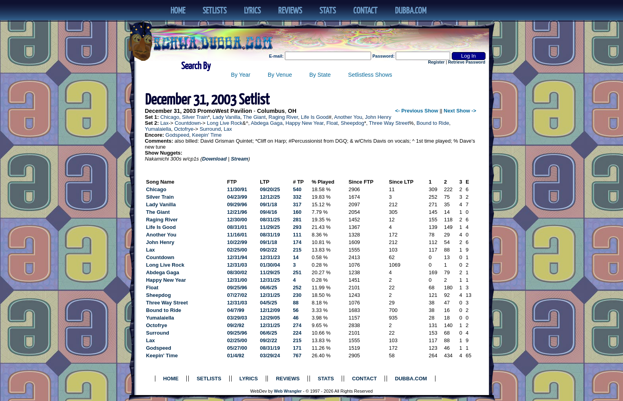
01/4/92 (235, 355)
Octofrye (183, 129)
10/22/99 (237, 242)
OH (292, 111)
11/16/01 (237, 235)
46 (295, 318)
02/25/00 (237, 250)
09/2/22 (268, 250)
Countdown (188, 123)
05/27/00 (237, 348)
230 (297, 295)
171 (297, 348)
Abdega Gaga (266, 123)
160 (297, 212)
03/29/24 (270, 355)
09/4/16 (268, 212)
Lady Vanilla (226, 117)
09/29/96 (237, 204)
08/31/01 (237, 227)
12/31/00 (237, 280)
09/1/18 (268, 204)
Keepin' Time (206, 135)
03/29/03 (237, 318)
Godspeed (177, 135)
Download (214, 159)
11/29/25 (270, 227)
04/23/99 (237, 197)
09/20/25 (270, 189)
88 (295, 303)
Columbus (271, 111)
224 (297, 333)
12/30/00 (237, 220)
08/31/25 (270, 220)
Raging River (283, 117)
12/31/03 (237, 265)
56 (295, 310)
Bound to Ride (432, 123)
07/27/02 (237, 295)
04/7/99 (235, 310)
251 (297, 272)
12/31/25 (270, 280)
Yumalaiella (158, 129)
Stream (239, 159)
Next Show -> (460, 111)
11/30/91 (237, 189)
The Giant (254, 117)
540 (297, 189)
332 (297, 197)
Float (332, 123)
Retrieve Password (467, 62)
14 (295, 257)
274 (297, 325)
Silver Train (195, 117)
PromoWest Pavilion (224, 111)
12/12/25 (270, 197)
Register (436, 62)
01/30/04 (270, 265)
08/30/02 (237, 272)
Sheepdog (352, 123)
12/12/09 (270, 310)
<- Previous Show (416, 111)
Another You (348, 117)
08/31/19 (270, 235)
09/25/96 (237, 288)
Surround (210, 129)
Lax (164, 123)
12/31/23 (270, 257)
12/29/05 (270, 318)
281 (297, 220)
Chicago (169, 117)
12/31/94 (237, 257)
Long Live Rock (224, 123)
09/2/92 (235, 325)
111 (297, 235)
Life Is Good (315, 117)
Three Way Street (389, 123)
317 (297, 204)
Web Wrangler (288, 391)
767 (297, 355)
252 (297, 288)
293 (297, 227)
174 (297, 242)
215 (297, 250)
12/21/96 (237, 212)
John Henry (378, 117)
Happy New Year (304, 123)
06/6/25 (268, 288)
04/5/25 (268, 303)
